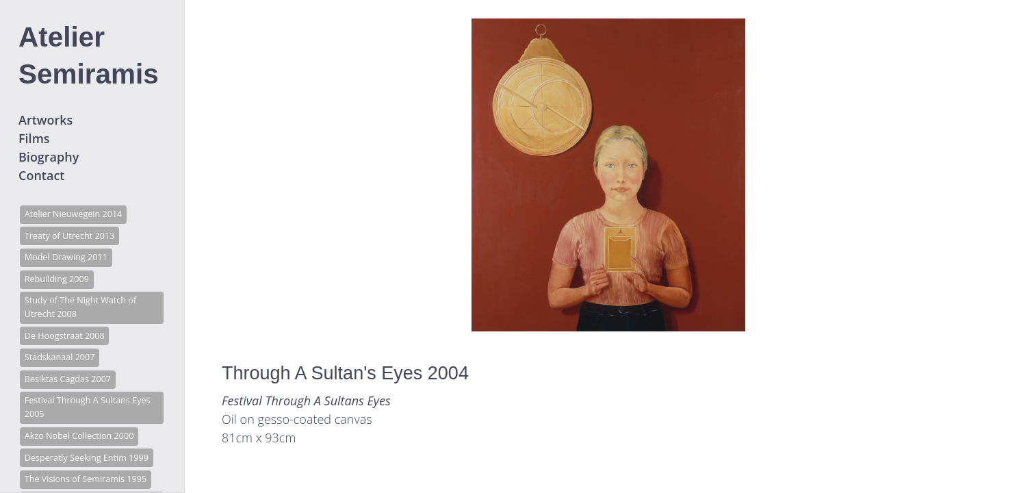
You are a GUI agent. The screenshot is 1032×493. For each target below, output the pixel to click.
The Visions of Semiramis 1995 (85, 479)
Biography (48, 157)
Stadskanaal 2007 (60, 357)
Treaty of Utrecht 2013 (70, 236)
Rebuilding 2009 (57, 279)
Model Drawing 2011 (66, 257)
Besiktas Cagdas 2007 (68, 379)
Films (34, 138)
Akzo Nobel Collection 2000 (79, 436)
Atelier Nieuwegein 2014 (73, 214)
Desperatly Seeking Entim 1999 (87, 458)
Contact (41, 175)
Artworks (45, 120)
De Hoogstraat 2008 (65, 336)
